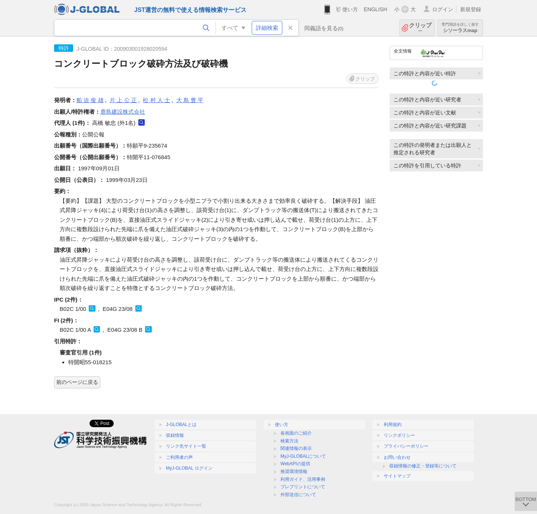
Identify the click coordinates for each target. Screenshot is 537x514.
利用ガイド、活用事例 (302, 479)
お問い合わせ (397, 457)
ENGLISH (375, 9)
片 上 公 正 (123, 100)
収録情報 (175, 435)
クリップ (420, 28)
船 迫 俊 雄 (90, 100)
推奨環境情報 (293, 471)
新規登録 (470, 9)
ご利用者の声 (179, 457)
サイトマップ (397, 476)
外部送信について (298, 494)
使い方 (350, 9)
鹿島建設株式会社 (122, 111)
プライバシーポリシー (406, 446)
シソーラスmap (460, 27)
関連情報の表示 (296, 448)
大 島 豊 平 (190, 100)
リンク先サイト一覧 (186, 446)
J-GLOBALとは (181, 424)
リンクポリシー (399, 435)
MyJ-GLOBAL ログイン (189, 468)
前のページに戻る (77, 382)
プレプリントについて (302, 486)
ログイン (442, 9)
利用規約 (393, 424)
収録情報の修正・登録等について (422, 466)
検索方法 (289, 441)
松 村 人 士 (156, 100)
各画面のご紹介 (296, 433)
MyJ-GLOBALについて (303, 456)
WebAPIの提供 (295, 463)
